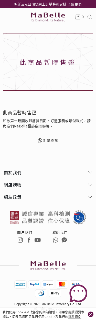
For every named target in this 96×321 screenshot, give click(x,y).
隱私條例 (74, 316)
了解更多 (75, 4)
